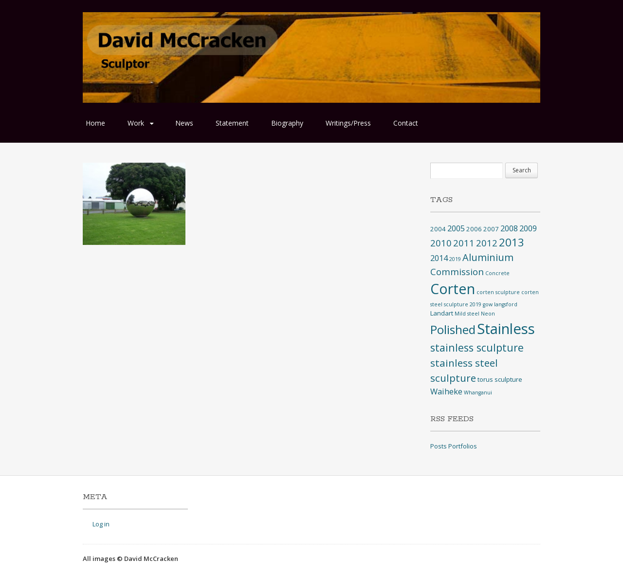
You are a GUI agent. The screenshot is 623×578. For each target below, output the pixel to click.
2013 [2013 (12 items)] (511, 242)
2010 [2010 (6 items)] (441, 243)
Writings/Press (348, 123)
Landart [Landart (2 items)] (441, 313)
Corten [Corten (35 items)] (452, 288)
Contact (405, 123)
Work (136, 123)
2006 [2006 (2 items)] (474, 228)
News (184, 123)
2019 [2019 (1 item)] (455, 259)
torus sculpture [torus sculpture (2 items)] (499, 379)
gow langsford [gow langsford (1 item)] (500, 304)
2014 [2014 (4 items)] (439, 258)
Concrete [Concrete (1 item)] (497, 273)
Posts (438, 446)
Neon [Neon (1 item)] (488, 313)
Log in (101, 524)
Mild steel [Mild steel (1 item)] (467, 313)
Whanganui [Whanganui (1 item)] (478, 392)
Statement (232, 123)
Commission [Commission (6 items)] (457, 271)
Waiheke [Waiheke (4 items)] (446, 391)
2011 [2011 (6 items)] (464, 243)
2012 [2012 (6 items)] (486, 243)
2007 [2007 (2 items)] (491, 228)
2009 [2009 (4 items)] (528, 228)
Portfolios (462, 446)
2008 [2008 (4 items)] (509, 228)
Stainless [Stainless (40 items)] (506, 328)
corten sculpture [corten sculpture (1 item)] (498, 292)
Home (95, 123)
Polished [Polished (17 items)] (453, 329)
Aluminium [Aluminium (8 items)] (487, 257)
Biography (287, 123)
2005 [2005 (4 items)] (456, 228)
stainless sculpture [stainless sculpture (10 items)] (477, 347)
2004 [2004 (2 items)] (438, 228)
